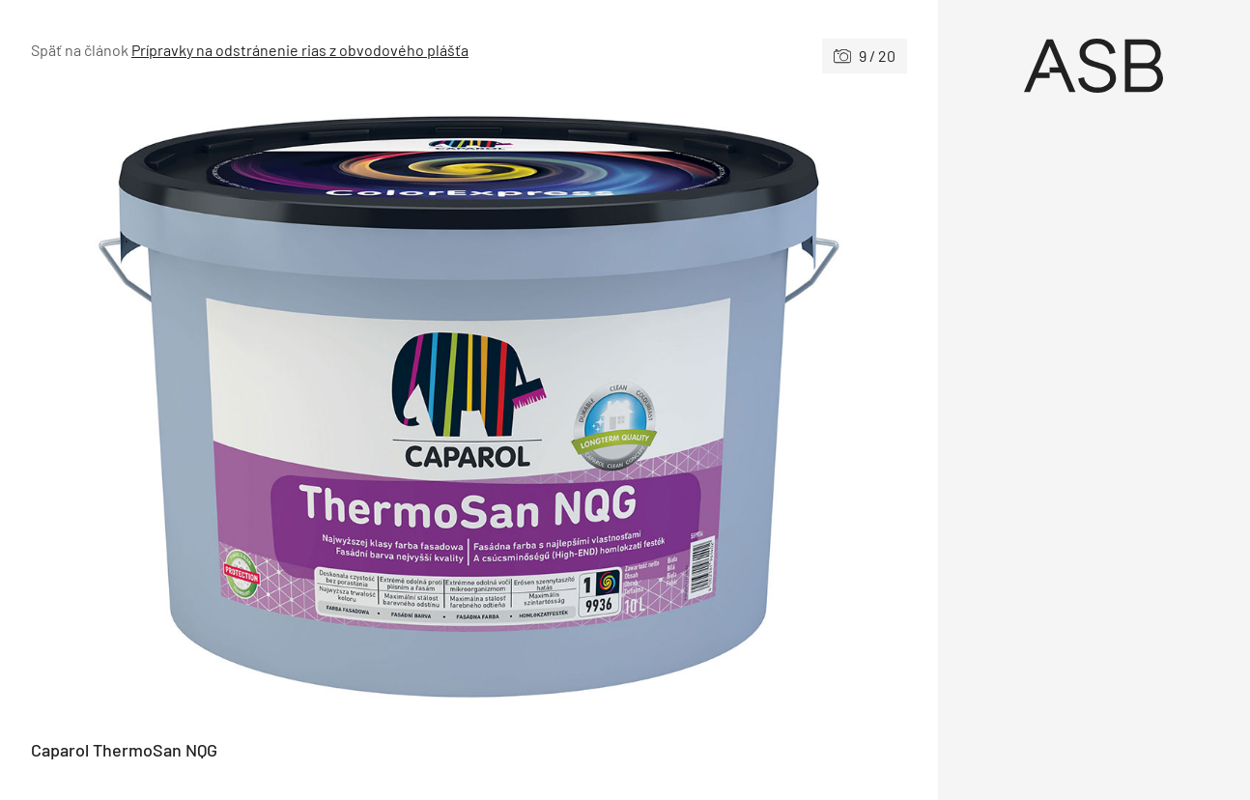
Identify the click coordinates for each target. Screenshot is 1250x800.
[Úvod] (1094, 66)
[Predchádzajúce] (250, 407)
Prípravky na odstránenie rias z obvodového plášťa (300, 50)
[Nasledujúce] (687, 407)
